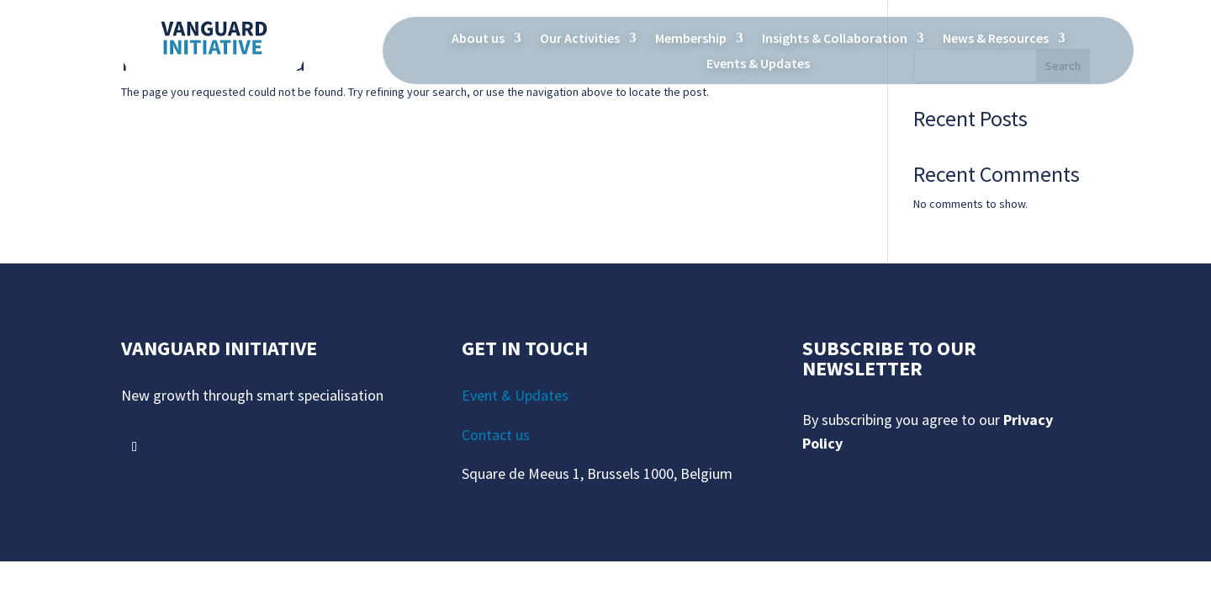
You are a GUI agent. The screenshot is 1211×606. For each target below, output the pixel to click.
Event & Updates (515, 395)
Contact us (496, 434)
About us (478, 39)
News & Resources (996, 39)
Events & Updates (758, 64)
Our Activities (580, 39)
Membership (691, 39)
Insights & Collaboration (834, 39)
